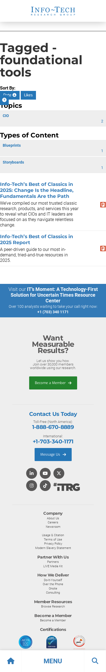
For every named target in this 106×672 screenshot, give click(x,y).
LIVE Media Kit (53, 566)
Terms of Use (53, 539)
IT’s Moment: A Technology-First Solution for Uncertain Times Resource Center (54, 294)
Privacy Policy (53, 543)
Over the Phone (53, 584)
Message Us (53, 454)
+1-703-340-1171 (53, 441)
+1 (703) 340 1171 (53, 312)
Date (9, 95)
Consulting (53, 592)
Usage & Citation (53, 535)
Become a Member (53, 383)
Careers (53, 522)
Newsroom (53, 527)
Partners (53, 562)
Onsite (53, 588)
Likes (28, 95)
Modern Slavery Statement (53, 548)
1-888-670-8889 (53, 427)
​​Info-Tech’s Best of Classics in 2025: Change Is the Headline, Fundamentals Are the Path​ (37, 190)
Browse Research (53, 606)
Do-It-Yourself (53, 580)
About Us (53, 518)
